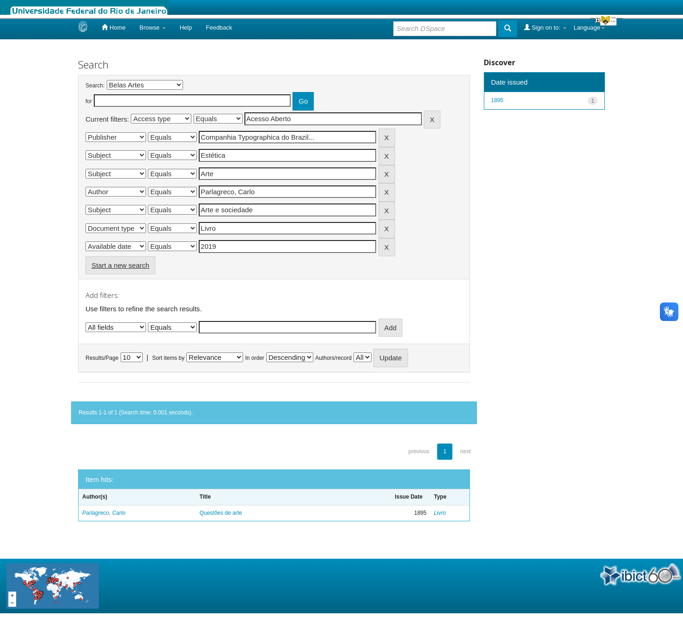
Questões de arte (221, 513)
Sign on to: (545, 27)
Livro (440, 513)
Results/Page (101, 358)
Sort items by (168, 358)
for (88, 101)
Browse (153, 27)
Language (589, 27)
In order (254, 358)
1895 (497, 100)
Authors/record (333, 358)
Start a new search (120, 265)
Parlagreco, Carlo (103, 513)
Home (113, 27)
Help (186, 27)
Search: (94, 85)
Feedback (219, 27)
